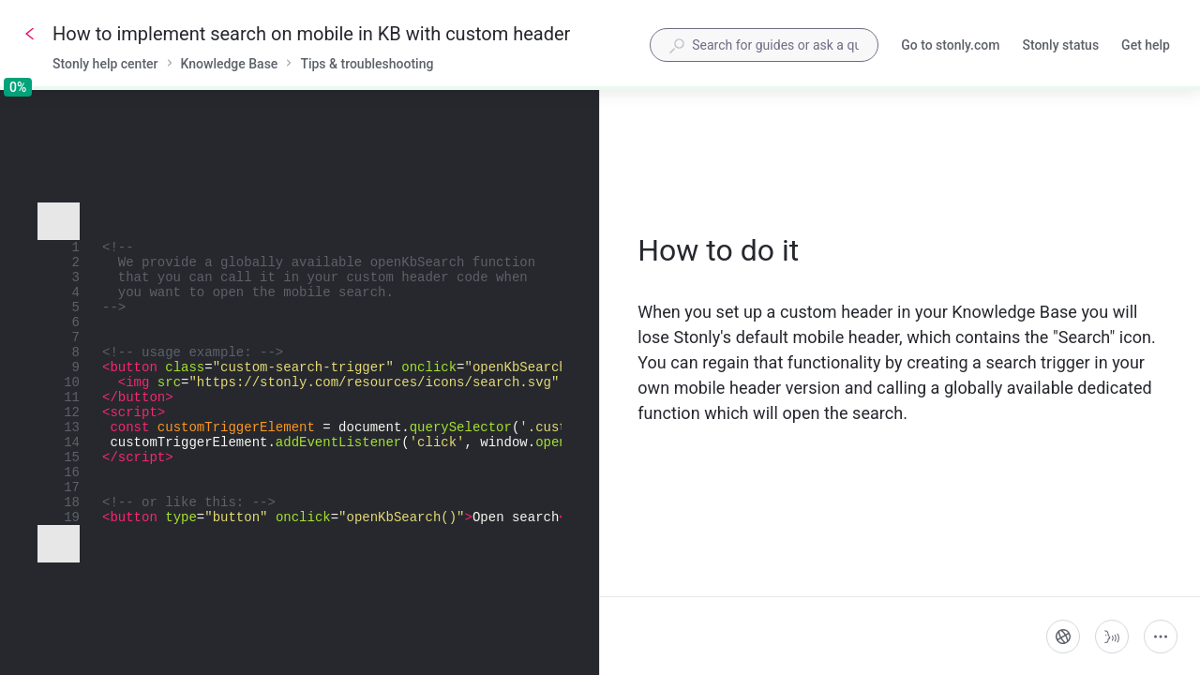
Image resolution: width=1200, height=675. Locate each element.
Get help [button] (1145, 45)
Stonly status (1060, 47)
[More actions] (1161, 636)
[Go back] (30, 33)
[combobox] (764, 45)
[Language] (1063, 636)
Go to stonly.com (950, 47)
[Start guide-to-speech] (1112, 636)
